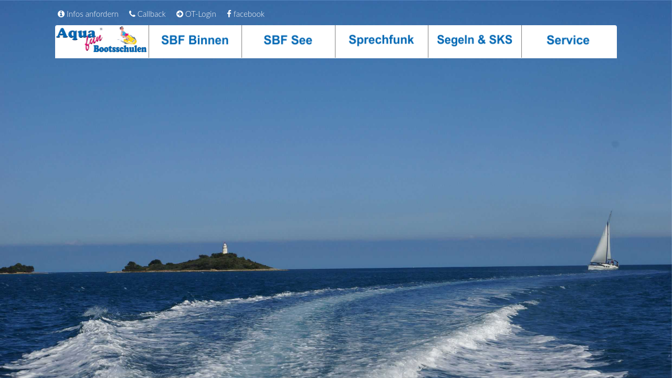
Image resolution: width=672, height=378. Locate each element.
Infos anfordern (88, 13)
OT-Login (196, 13)
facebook (246, 13)
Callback (147, 13)
